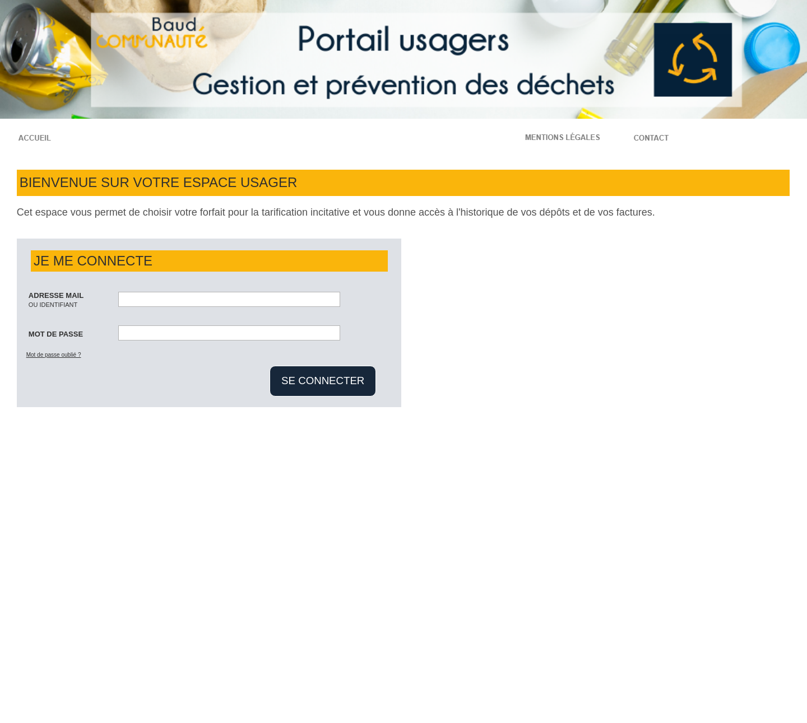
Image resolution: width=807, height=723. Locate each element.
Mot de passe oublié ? (53, 355)
